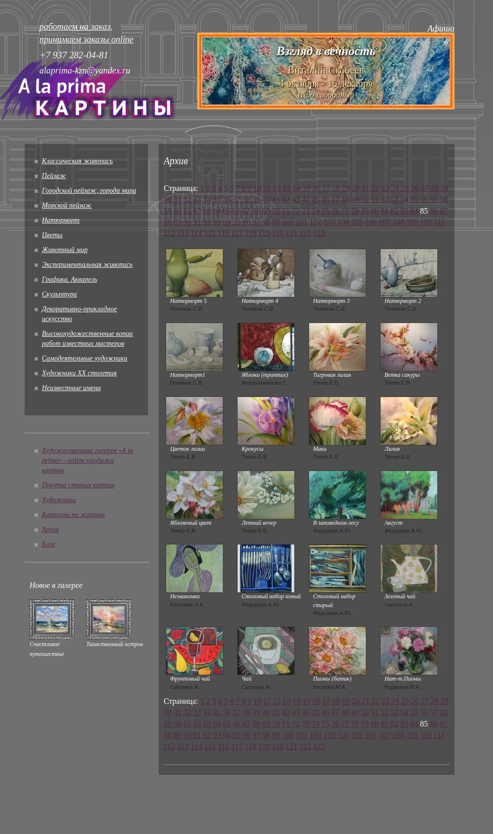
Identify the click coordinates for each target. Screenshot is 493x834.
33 (197, 199)
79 (365, 211)
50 (365, 199)
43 (296, 199)
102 (315, 222)
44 (306, 199)
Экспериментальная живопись (87, 264)
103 (329, 222)
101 (302, 222)
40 (266, 199)
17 (326, 188)
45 (315, 199)
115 (209, 233)
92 (207, 222)
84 (414, 211)
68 (256, 211)
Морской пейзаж (67, 205)
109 (412, 222)
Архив (50, 529)
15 (306, 188)
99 (276, 222)
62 (197, 211)
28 (434, 188)
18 (336, 188)
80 (375, 211)
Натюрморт (60, 220)
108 (398, 222)
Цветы (52, 235)
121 (291, 233)
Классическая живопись (77, 161)
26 (415, 188)
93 (217, 222)
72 (296, 211)
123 (319, 233)
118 (250, 233)
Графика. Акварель (69, 279)
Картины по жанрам (73, 514)
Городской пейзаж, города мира (89, 190)
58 (444, 199)
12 (277, 188)
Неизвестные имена (71, 388)
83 (404, 211)
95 (237, 222)
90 (187, 222)
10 (257, 188)
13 (286, 188)
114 (196, 233)
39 (256, 199)
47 (335, 199)
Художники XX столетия (79, 373)
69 (266, 211)
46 (325, 199)
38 (246, 199)
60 (177, 211)
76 (335, 211)
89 (177, 222)
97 (256, 222)
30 (168, 199)
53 (394, 199)
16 (316, 188)
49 (355, 199)
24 (395, 188)
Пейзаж (54, 176)
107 (384, 222)
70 (276, 211)
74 (315, 211)
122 (305, 233)
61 (187, 211)
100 (288, 222)
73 (306, 211)
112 (169, 233)
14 (296, 188)
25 (405, 188)
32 (187, 199)
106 (371, 222)
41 (276, 199)
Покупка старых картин (78, 485)
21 (365, 188)
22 (375, 188)
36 (227, 199)
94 (227, 222)
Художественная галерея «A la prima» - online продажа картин (87, 460)
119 (264, 233)
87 (444, 211)
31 (177, 199)
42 (286, 199)
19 (346, 188)
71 (286, 211)
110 (425, 222)
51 (375, 199)
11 (267, 188)
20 (355, 188)
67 (246, 211)
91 (197, 222)
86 (434, 211)
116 (223, 233)
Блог (48, 544)
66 (237, 211)
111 (439, 222)
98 (266, 222)
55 (414, 199)
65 (227, 211)
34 (207, 199)
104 (343, 222)
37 (237, 199)
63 (207, 211)
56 (424, 199)
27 (424, 188)
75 (325, 211)
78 (355, 211)
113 (182, 233)
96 (246, 222)
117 (237, 233)
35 (217, 199)
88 (168, 222)
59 (168, 211)
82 (394, 211)
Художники (59, 500)
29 (444, 188)
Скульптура (59, 294)
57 (434, 199)
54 (404, 199)
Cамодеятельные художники (84, 358)
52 (384, 199)
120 (277, 233)
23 (385, 188)
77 (345, 211)
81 (384, 211)
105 (357, 222)
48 (345, 199)
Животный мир (65, 250)
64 (217, 211)
